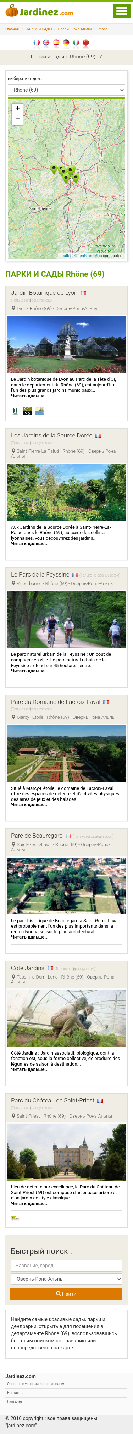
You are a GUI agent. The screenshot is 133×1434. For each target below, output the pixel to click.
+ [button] (17, 109)
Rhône (102, 29)
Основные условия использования (36, 1384)
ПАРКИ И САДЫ (39, 29)
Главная (12, 29)
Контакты (15, 1393)
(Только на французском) (31, 300)
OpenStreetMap (88, 255)
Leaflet (65, 255)
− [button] (17, 119)
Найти (66, 1294)
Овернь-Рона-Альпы (75, 29)
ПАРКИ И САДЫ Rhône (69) (55, 274)
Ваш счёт (14, 1402)
